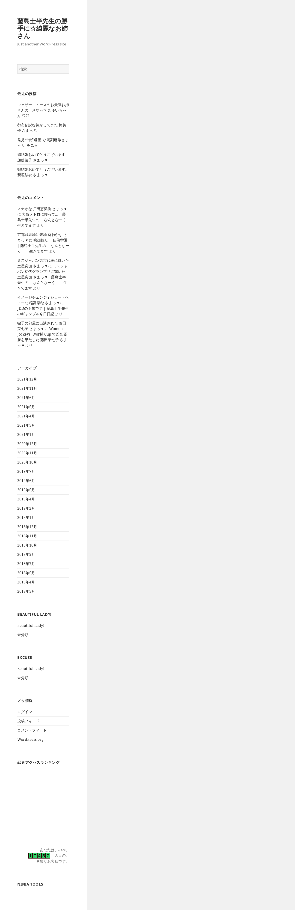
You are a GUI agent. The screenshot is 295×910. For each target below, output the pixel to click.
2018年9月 (26, 554)
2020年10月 (27, 462)
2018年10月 (27, 545)
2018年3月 (26, 591)
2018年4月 (26, 582)
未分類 (22, 634)
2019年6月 (26, 480)
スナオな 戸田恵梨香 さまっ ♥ (42, 208)
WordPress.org (30, 739)
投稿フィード (28, 720)
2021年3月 (26, 425)
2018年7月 (26, 563)
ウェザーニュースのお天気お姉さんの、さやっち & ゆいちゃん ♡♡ (43, 110)
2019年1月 (26, 517)
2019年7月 (26, 471)
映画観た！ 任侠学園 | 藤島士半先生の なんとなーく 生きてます (43, 246)
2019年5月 (26, 489)
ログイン (24, 711)
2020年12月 (27, 443)
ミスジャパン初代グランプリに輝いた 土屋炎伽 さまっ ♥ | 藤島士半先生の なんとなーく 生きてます (42, 277)
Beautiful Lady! (30, 625)
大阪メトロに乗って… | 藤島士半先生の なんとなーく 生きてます (45, 220)
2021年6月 (26, 397)
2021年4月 (26, 416)
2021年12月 (27, 379)
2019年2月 (26, 508)
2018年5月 (26, 572)
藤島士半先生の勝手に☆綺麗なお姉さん (42, 28)
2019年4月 (26, 499)
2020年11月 (27, 452)
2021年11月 (27, 388)
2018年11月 (27, 535)
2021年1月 (26, 434)
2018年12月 (27, 526)
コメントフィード (32, 730)
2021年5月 (26, 406)
